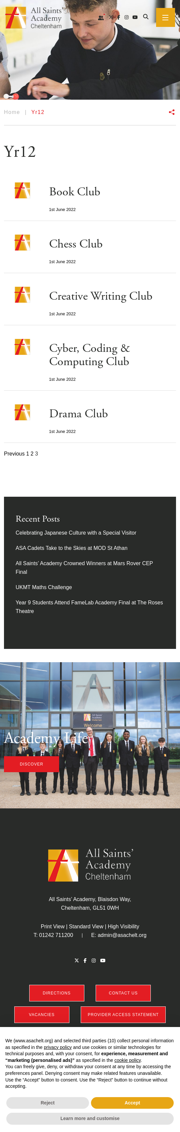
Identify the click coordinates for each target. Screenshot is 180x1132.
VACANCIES (41, 1014)
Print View (53, 926)
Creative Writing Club (100, 296)
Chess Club (76, 244)
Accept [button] (132, 1102)
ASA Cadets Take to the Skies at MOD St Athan (72, 548)
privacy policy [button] (58, 1047)
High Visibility (123, 926)
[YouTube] (135, 17)
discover (32, 764)
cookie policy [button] (127, 1060)
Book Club (74, 192)
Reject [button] (47, 1102)
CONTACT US (123, 993)
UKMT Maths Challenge (44, 587)
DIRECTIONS (57, 993)
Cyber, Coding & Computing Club (89, 355)
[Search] (146, 17)
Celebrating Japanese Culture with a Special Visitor (76, 533)
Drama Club (78, 414)
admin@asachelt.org (122, 935)
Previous (14, 454)
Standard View (86, 926)
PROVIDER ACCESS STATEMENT (123, 1014)
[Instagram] (127, 17)
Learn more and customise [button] (90, 1118)
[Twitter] (111, 17)
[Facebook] (118, 17)
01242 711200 (56, 935)
